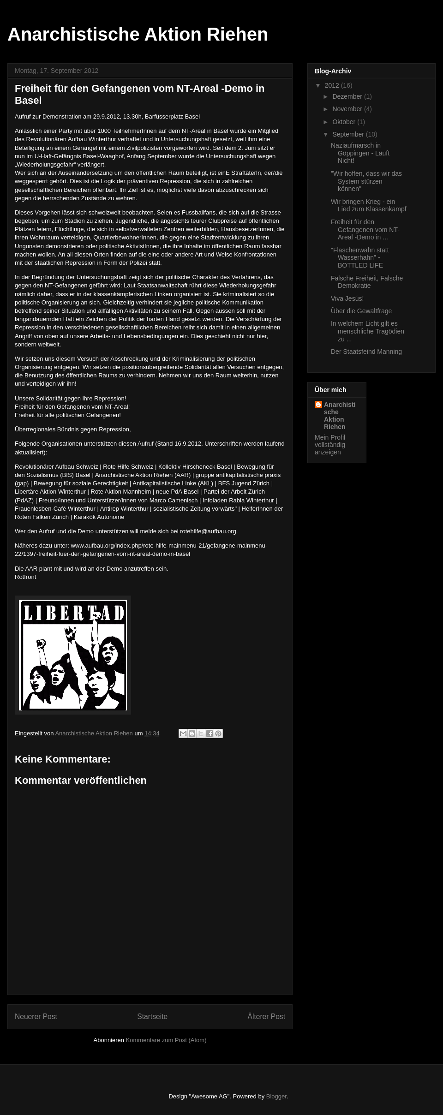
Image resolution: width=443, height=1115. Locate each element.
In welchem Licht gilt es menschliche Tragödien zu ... (367, 331)
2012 (333, 85)
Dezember (348, 96)
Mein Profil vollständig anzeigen (330, 445)
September (348, 134)
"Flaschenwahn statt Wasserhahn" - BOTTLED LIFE (360, 257)
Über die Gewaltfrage (361, 311)
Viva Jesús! (347, 298)
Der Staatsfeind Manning (366, 351)
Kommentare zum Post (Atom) (166, 1040)
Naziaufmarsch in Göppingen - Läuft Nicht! (360, 153)
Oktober (344, 121)
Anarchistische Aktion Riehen (137, 34)
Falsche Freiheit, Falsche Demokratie (367, 282)
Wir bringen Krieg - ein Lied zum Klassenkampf (369, 205)
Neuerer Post (36, 1016)
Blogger (276, 1096)
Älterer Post (266, 1016)
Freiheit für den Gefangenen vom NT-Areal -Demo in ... (365, 229)
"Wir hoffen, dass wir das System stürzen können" (366, 181)
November (348, 109)
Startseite (152, 1016)
